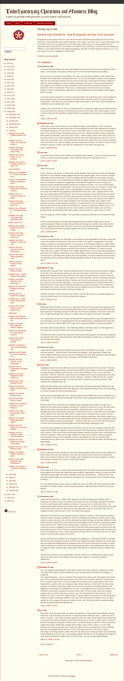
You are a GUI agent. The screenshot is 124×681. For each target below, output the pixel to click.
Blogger (72, 676)
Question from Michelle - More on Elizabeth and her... (17, 318)
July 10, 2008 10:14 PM (49, 263)
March (11, 484)
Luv (41, 610)
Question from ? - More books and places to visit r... (16, 301)
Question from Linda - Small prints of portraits (16, 340)
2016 (9, 86)
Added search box (15, 222)
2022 (9, 67)
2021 (9, 70)
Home (9, 23)
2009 (9, 108)
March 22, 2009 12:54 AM (49, 639)
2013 (9, 95)
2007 (9, 494)
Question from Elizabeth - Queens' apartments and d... (17, 181)
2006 (9, 498)
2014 (9, 92)
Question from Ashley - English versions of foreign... (16, 228)
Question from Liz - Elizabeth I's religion (16, 295)
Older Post (114, 655)
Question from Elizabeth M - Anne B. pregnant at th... (17, 354)
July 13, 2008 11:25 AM (49, 492)
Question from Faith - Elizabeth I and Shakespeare (16, 461)
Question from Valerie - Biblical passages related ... (16, 420)
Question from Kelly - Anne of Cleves (16, 399)
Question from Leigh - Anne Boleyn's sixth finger (16, 413)
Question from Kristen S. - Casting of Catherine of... (17, 468)
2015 (9, 89)
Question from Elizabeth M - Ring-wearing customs (17, 333)
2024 (9, 63)
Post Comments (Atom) (83, 661)
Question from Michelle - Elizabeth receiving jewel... (17, 288)
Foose (42, 365)
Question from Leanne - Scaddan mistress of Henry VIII (17, 164)
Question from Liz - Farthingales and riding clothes (17, 368)
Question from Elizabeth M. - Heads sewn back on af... (17, 174)
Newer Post (43, 655)
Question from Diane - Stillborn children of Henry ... (16, 454)
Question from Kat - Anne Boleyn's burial (17, 448)
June (11, 474)
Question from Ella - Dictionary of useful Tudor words (16, 441)
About (17, 23)
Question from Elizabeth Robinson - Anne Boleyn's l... (17, 406)
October (12, 121)
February (12, 487)
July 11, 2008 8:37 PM (48, 445)
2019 (9, 76)
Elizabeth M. (44, 123)
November (13, 118)
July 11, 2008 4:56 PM (48, 360)
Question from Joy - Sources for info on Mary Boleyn (16, 249)
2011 (9, 102)
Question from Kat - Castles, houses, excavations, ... (15, 361)
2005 (9, 501)
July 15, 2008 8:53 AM (48, 562)
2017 (9, 83)
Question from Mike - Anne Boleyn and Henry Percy (16, 150)
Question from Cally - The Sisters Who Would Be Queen (16, 217)
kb (41, 304)
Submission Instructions (45, 23)
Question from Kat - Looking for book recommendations (15, 434)
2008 (9, 112)
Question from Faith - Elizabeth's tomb (16, 382)
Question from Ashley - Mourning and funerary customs (17, 189)
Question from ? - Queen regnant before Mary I (17, 275)
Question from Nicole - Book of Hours (16, 394)
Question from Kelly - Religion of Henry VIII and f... (17, 242)
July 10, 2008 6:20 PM (48, 148)
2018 (9, 79)
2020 (9, 73)
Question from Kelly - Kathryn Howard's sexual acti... (16, 235)
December (13, 114)
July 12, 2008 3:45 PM (48, 462)
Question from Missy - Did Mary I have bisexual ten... (16, 281)
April (11, 481)
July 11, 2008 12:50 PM (49, 342)
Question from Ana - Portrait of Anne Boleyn (15, 264)
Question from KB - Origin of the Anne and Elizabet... (17, 427)
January (12, 490)
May (11, 477)
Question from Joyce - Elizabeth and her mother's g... (16, 376)
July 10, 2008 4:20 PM (48, 119)
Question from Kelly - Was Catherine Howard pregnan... (16, 325)
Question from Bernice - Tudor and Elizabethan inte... (17, 347)
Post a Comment (46, 644)
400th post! (12, 313)
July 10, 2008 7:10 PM (48, 161)
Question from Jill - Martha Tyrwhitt (15, 270)
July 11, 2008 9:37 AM (48, 299)
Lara (41, 152)
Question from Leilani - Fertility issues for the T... (17, 135)
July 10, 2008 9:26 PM (48, 232)
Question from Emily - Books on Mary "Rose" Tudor (17, 388)
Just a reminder (14, 169)
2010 (9, 105)
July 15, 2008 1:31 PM (48, 606)
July (10, 130)
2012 (9, 99)
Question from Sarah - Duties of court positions (16, 157)
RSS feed (9, 512)
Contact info (28, 23)
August (12, 127)
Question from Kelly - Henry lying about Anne (16, 256)
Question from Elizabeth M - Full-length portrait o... (17, 210)
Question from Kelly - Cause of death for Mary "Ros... (16, 203)
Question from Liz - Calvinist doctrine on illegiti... (16, 196)
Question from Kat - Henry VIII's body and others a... (17, 142)
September (13, 124)
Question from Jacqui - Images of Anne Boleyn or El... (16, 308)
